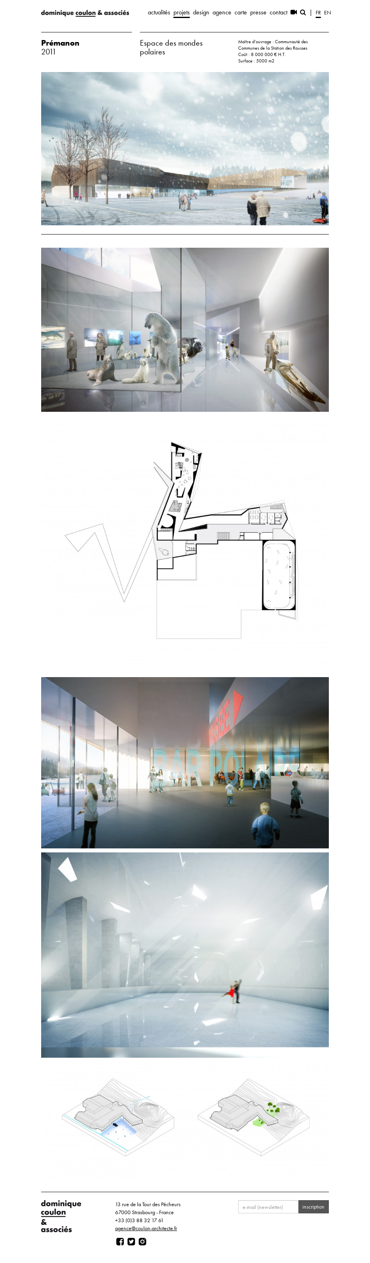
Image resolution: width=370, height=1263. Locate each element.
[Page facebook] (120, 1242)
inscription (313, 1206)
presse (258, 12)
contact (278, 12)
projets (181, 12)
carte (241, 12)
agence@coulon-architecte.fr (146, 1228)
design (201, 12)
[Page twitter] (131, 1242)
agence (222, 12)
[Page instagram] (142, 1242)
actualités (159, 12)
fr (318, 12)
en (327, 12)
